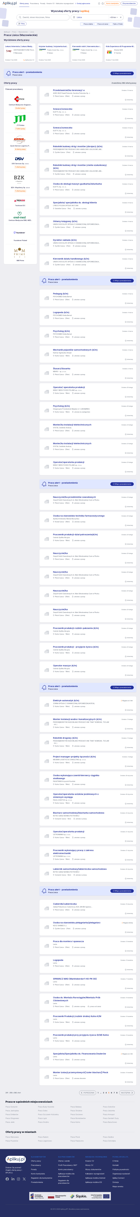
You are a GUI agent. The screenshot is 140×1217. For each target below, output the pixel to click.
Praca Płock (75, 1137)
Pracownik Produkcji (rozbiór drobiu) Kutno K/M (77, 1016)
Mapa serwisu (118, 1186)
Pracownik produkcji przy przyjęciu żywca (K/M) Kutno (81, 1035)
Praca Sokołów (109, 1107)
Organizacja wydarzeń (121, 1174)
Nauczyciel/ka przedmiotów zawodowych (74, 497)
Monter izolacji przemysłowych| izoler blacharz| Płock (80, 1072)
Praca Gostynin (12, 1107)
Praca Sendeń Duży (111, 1118)
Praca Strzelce (76, 1111)
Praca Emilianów (12, 1114)
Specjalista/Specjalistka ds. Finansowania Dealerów (79, 1053)
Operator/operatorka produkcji (68, 462)
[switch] (122, 73)
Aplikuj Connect (119, 1178)
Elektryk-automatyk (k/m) (66, 700)
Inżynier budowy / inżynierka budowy (53, 46)
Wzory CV (89, 1165)
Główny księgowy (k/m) (65, 221)
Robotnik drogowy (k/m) (65, 738)
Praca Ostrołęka (109, 1141)
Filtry (21, 24)
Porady (42, 3)
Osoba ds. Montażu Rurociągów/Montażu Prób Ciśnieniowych (76, 999)
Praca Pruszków (12, 1141)
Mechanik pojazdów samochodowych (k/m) (75, 350)
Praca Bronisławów (78, 1118)
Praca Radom (43, 1137)
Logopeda (58, 960)
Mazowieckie (23, 32)
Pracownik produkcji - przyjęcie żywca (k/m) (76, 647)
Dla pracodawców (129, 3)
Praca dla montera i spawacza (68, 941)
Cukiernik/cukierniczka (65, 904)
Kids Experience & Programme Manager (120, 46)
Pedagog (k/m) (60, 293)
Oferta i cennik (64, 1161)
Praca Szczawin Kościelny (48, 1114)
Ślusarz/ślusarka (61, 368)
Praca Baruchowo (110, 1122)
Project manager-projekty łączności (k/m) (74, 756)
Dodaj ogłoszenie (82, 3)
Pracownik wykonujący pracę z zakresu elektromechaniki (73, 852)
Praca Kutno (75, 1122)
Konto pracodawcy (65, 1169)
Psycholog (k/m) (61, 331)
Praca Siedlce (108, 1137)
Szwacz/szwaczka (62, 109)
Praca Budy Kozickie (46, 1107)
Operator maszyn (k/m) (65, 665)
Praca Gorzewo (76, 1114)
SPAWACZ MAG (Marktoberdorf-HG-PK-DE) (75, 979)
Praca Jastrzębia (12, 1111)
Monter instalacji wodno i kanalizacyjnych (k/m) (77, 719)
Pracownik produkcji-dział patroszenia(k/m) (75, 534)
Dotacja (116, 1182)
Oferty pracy (24, 3)
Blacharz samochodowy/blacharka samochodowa (78, 813)
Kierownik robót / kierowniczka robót (86, 46)
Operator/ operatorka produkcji (69, 387)
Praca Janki (10, 1122)
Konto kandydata (112, 3)
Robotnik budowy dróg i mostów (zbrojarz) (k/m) (78, 146)
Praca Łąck (42, 1118)
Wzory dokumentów (93, 1169)
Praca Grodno (43, 1122)
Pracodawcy (34, 3)
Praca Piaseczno (77, 1141)
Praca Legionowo (45, 1141)
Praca (14, 32)
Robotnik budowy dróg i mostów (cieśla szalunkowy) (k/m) (80, 166)
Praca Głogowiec (12, 1118)
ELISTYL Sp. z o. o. (59, 112)
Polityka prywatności (121, 1169)
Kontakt (116, 1165)
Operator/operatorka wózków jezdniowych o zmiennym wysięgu (76, 795)
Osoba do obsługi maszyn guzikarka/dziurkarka (77, 184)
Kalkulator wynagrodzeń (65, 3)
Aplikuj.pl (7, 32)
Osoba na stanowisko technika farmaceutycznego (79, 516)
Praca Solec (43, 1111)
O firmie (115, 1161)
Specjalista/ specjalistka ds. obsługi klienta (75, 202)
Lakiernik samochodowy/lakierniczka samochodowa (80, 869)
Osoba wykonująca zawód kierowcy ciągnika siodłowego (76, 777)
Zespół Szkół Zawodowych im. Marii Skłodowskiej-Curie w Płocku (76, 500)
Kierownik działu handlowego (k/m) (71, 258)
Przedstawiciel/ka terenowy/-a (69, 90)
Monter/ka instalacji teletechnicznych (72, 424)
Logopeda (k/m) (61, 312)
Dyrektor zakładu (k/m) (65, 240)
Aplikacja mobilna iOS (93, 1182)
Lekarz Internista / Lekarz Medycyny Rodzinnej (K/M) (19, 46)
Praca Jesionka (109, 1111)
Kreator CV (51, 3)
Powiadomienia (37, 1182)
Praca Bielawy (76, 1107)
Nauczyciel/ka (60, 553)
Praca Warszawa (12, 1137)
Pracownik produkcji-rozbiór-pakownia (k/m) (76, 628)
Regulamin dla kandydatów (41, 1178)
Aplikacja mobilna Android (95, 1178)
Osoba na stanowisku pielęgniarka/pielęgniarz (76, 922)
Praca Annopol (108, 1114)
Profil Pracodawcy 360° (67, 1165)
